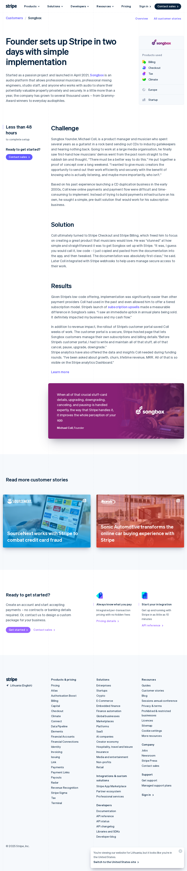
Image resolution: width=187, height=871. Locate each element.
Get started (18, 629)
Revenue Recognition (64, 787)
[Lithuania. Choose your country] (19, 685)
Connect (56, 721)
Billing (54, 700)
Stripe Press (149, 760)
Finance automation (108, 711)
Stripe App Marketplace (111, 786)
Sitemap (147, 725)
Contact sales (168, 6)
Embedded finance (108, 706)
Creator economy (107, 741)
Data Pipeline (59, 726)
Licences (147, 720)
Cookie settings (152, 730)
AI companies (104, 736)
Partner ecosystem (108, 791)
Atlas (54, 690)
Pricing (126, 6)
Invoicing (56, 752)
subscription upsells (124, 307)
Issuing (55, 757)
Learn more (60, 372)
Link (53, 762)
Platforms (102, 726)
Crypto (100, 695)
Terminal (56, 803)
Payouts (56, 777)
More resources (152, 736)
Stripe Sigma (59, 793)
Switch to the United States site (116, 862)
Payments (57, 767)
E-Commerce (104, 700)
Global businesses (108, 716)
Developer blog (106, 836)
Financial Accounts (63, 736)
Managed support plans (156, 785)
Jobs (145, 750)
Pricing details (107, 621)
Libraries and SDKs (108, 831)
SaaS (99, 731)
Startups (102, 690)
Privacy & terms (152, 706)
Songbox (97, 75)
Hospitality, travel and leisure (114, 747)
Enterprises (103, 685)
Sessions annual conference (159, 700)
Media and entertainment (112, 757)
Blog (144, 695)
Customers (14, 18)
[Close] (180, 851)
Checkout (57, 711)
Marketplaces (105, 721)
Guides (146, 685)
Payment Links (60, 772)
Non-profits (103, 762)
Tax (53, 798)
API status (102, 821)
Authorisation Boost (64, 695)
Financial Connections (65, 741)
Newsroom (149, 755)
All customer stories (167, 18)
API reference (153, 625)
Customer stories (153, 690)
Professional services (110, 796)
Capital (55, 706)
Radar (54, 782)
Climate (56, 716)
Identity (56, 747)
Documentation (106, 811)
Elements (57, 731)
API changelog (105, 826)
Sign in (145, 6)
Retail (100, 767)
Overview (141, 18)
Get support (149, 780)
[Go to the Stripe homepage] (10, 679)
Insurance (102, 752)
